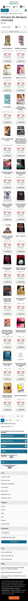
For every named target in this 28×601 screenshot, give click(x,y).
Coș (15, 7)
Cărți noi (3, 506)
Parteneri (3, 520)
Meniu (22, 7)
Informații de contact (6, 498)
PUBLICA (19, 399)
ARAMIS (19, 241)
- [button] (25, 451)
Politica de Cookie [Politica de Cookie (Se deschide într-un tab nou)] (10, 588)
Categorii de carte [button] (7, 441)
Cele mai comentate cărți (7, 555)
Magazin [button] (4, 502)
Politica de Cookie (5, 480)
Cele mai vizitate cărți (6, 559)
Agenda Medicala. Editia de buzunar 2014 (11, 572)
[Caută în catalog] (26, 10)
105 (18, 416)
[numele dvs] (14, 532)
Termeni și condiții (5, 476)
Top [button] (3, 548)
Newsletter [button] (5, 528)
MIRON (5, 177)
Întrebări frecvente (5, 494)
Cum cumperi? (4, 487)
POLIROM (19, 145)
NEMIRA (19, 303)
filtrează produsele (14, 31)
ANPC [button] (4, 451)
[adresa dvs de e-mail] (14, 537)
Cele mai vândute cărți (6, 552)
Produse (5, 10)
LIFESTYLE (5, 209)
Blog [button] (3, 563)
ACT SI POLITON (6, 50)
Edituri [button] (4, 446)
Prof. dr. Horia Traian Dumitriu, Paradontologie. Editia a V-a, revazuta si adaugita (12, 568)
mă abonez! (14, 541)
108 (6, 420)
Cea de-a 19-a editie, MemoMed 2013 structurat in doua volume (13, 576)
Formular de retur (5, 524)
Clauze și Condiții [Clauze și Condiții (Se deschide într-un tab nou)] (15, 590)
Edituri (2, 513)
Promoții (3, 509)
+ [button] (25, 436)
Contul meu (6, 7)
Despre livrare (4, 491)
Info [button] (3, 473)
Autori (2, 516)
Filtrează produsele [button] (7, 435)
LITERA (5, 80)
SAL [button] (3, 462)
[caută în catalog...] (16, 10)
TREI (19, 209)
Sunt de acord (14, 598)
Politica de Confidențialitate (8, 483)
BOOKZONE (19, 177)
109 (10, 420)
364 (18, 420)
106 (22, 416)
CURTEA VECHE (5, 336)
